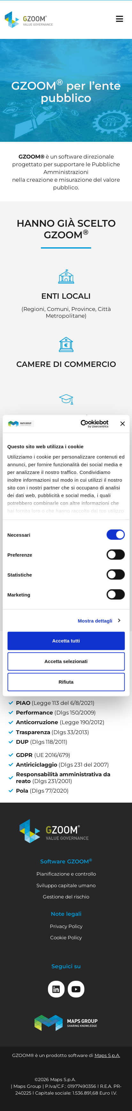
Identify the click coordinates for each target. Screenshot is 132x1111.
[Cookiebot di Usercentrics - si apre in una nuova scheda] (81, 424)
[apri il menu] (119, 19)
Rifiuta (66, 682)
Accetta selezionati (66, 661)
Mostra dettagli (95, 620)
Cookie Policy (66, 937)
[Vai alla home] (29, 19)
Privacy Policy (66, 926)
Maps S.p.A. (107, 1055)
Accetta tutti (66, 640)
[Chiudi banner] (122, 424)
